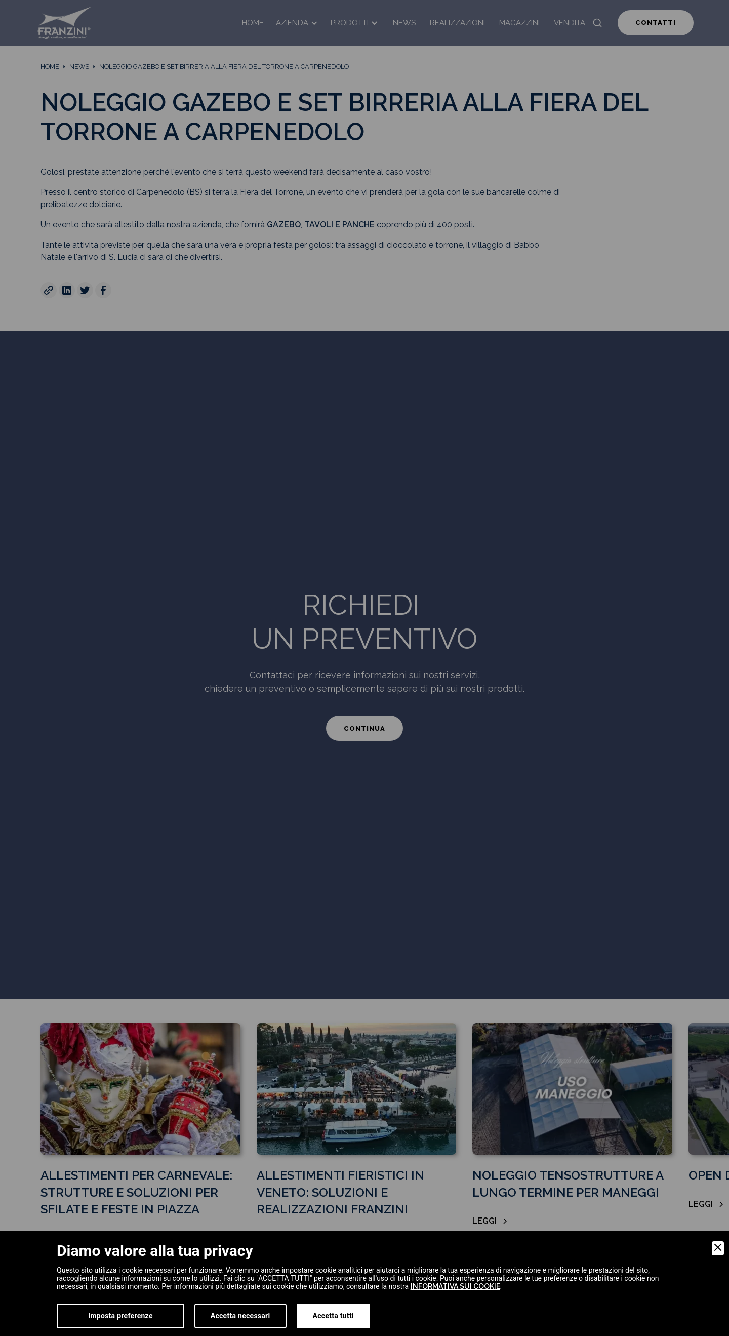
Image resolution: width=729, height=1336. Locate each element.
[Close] (718, 1248)
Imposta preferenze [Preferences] (120, 1316)
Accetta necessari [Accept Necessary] (240, 1316)
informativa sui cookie (455, 1286)
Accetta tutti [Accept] (333, 1316)
